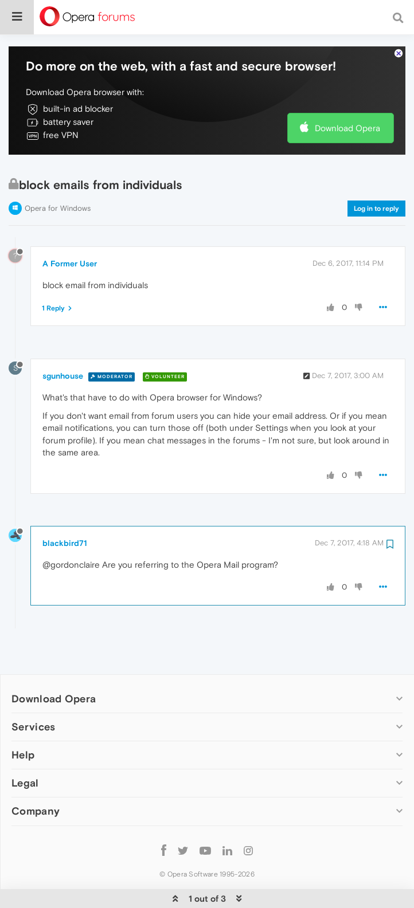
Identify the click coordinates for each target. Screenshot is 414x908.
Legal (25, 758)
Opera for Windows (58, 182)
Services (33, 701)
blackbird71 (64, 517)
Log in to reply (376, 183)
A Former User (69, 237)
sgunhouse (62, 350)
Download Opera (347, 102)
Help (22, 730)
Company (35, 786)
